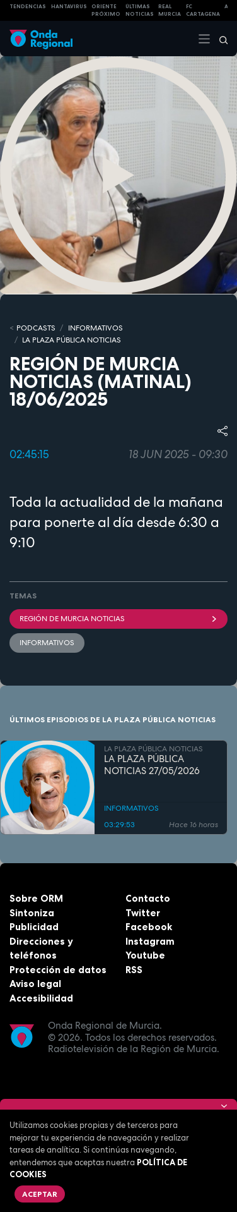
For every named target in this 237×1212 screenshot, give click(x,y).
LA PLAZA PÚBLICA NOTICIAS (71, 340)
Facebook (148, 927)
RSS (133, 970)
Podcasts (35, 328)
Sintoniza (31, 913)
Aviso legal (35, 984)
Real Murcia (169, 10)
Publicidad (34, 927)
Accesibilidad (41, 998)
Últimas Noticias (139, 10)
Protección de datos (58, 970)
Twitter (142, 913)
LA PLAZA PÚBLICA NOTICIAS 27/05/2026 (152, 765)
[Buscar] (219, 38)
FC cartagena (203, 10)
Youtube (145, 955)
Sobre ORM (36, 898)
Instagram (150, 941)
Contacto (147, 898)
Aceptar (39, 1194)
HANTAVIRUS (69, 6)
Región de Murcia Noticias (118, 619)
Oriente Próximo (105, 10)
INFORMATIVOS (95, 328)
